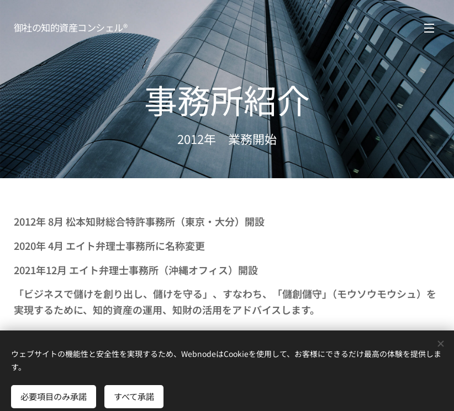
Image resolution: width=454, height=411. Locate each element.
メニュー (429, 28)
